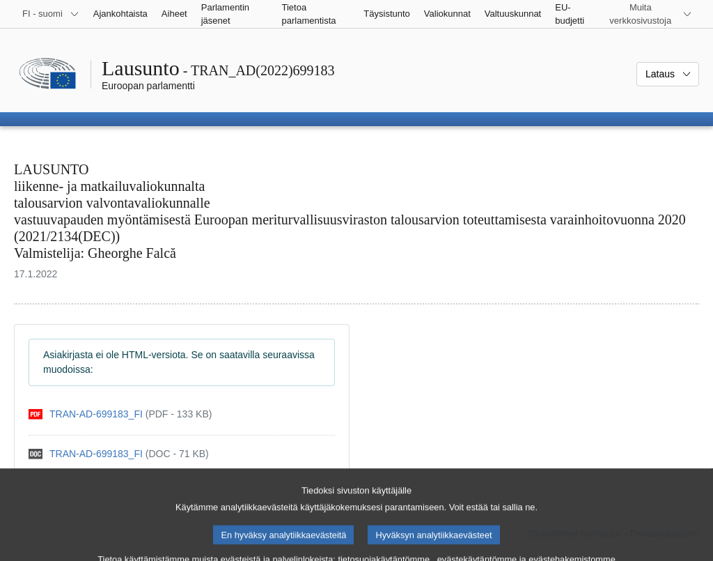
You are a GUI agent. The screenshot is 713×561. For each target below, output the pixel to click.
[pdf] (120, 414)
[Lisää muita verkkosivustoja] (649, 14)
